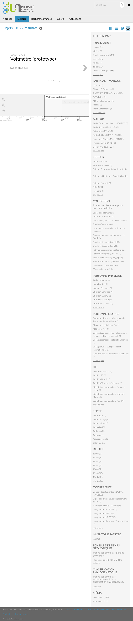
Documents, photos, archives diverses (110, 221)
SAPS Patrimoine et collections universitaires (106, 610)
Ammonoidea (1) (100, 423)
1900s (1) (97, 454)
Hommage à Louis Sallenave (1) (107, 506)
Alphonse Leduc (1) (101, 162)
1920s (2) (97, 461)
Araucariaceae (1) (100, 439)
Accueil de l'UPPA (74, 610)
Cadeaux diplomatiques (103, 213)
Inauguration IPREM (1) (103, 513)
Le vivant (97, 587)
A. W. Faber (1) (99, 97)
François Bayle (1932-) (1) (104, 143)
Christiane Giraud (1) (102, 300)
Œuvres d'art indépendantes (105, 265)
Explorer (21, 19)
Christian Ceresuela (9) (103, 292)
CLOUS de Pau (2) (101, 329)
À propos (7, 19)
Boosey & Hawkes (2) (102, 165)
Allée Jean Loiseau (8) (102, 372)
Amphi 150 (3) (99, 375)
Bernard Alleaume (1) (102, 288)
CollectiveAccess (17, 619)
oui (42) (96, 539)
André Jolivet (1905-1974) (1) (106, 127)
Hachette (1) (98, 191)
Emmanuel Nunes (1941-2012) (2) (108, 139)
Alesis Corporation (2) (102, 109)
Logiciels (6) (98, 59)
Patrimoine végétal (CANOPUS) (107, 254)
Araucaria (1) (98, 435)
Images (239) (98, 47)
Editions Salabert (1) (102, 183)
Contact (6, 614)
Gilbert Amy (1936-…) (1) (104, 147)
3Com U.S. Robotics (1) (103, 89)
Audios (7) (97, 63)
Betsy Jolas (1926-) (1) (103, 131)
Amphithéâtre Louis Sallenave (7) (107, 383)
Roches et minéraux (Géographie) (108, 258)
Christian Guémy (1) (102, 296)
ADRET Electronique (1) (103, 101)
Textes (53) (98, 67)
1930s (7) (97, 465)
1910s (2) (97, 458)
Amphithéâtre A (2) (101, 379)
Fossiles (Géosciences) (103, 224)
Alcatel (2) (97, 105)
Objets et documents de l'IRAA (106, 242)
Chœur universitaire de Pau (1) (106, 325)
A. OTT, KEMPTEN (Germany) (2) (108, 93)
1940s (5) (97, 469)
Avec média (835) (101, 597)
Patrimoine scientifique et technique (109, 250)
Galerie (60, 19)
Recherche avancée (41, 19)
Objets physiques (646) (103, 55)
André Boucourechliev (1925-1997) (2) (110, 123)
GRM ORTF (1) (99, 187)
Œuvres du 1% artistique (104, 269)
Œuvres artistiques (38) (103, 71)
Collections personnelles (104, 217)
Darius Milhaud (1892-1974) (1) (107, 135)
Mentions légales (21, 614)
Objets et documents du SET (106, 246)
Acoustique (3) (99, 416)
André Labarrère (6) (101, 280)
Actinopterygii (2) (100, 420)
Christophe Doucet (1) (103, 304)
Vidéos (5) (97, 51)
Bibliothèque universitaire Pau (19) (108, 401)
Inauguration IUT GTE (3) (104, 517)
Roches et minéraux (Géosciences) (108, 261)
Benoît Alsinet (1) (100, 284)
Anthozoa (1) (98, 431)
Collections (75, 19)
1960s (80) (98, 477)
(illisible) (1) (98, 85)
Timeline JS (6, 121)
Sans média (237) (100, 601)
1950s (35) (98, 473)
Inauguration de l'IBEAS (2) (105, 509)
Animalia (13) (99, 427)
